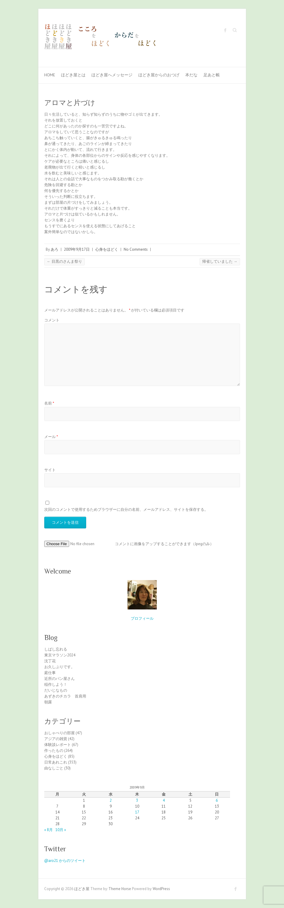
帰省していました (219, 261)
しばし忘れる (55, 649)
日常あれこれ (55, 762)
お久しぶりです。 (59, 666)
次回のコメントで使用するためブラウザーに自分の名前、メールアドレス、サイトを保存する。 (126, 509)
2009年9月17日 (77, 249)
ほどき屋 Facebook (225, 30)
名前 (49, 403)
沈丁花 (50, 660)
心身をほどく (106, 249)
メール (51, 436)
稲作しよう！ (55, 684)
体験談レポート (57, 744)
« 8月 (48, 829)
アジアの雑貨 (55, 738)
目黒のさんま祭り (64, 261)
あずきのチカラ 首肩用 (65, 696)
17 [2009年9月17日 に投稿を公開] (137, 812)
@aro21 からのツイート (65, 860)
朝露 (48, 702)
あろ (54, 249)
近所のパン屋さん (59, 678)
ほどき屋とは (73, 75)
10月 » (60, 829)
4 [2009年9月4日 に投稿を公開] (164, 800)
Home (49, 75)
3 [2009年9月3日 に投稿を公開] (137, 800)
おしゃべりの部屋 (59, 732)
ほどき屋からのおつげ (158, 75)
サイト (50, 469)
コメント (51, 320)
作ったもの (53, 750)
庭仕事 (50, 672)
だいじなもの (55, 690)
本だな (191, 75)
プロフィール (142, 618)
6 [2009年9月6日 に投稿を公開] (217, 800)
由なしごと (53, 768)
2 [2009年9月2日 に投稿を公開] (111, 800)
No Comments (136, 249)
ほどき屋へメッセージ (111, 75)
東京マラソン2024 (59, 655)
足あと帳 (211, 75)
